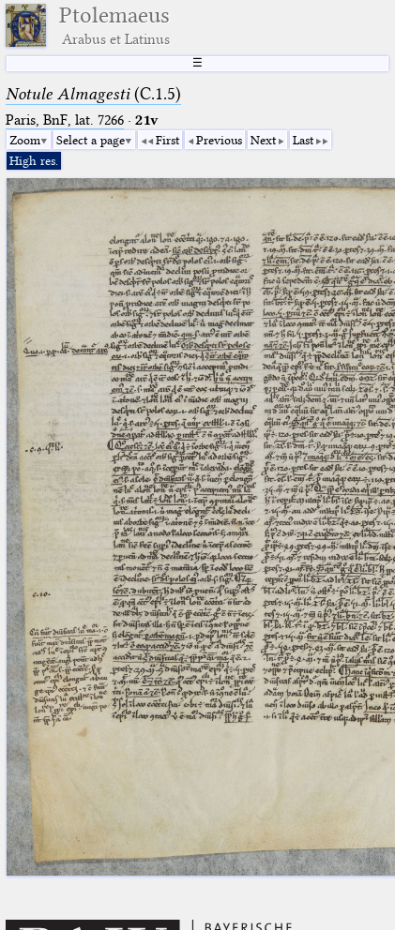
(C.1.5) (93, 93)
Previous (219, 139)
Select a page (90, 139)
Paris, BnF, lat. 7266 (65, 120)
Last (303, 139)
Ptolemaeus (114, 25)
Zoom (24, 139)
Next (263, 139)
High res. (33, 160)
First (167, 139)
